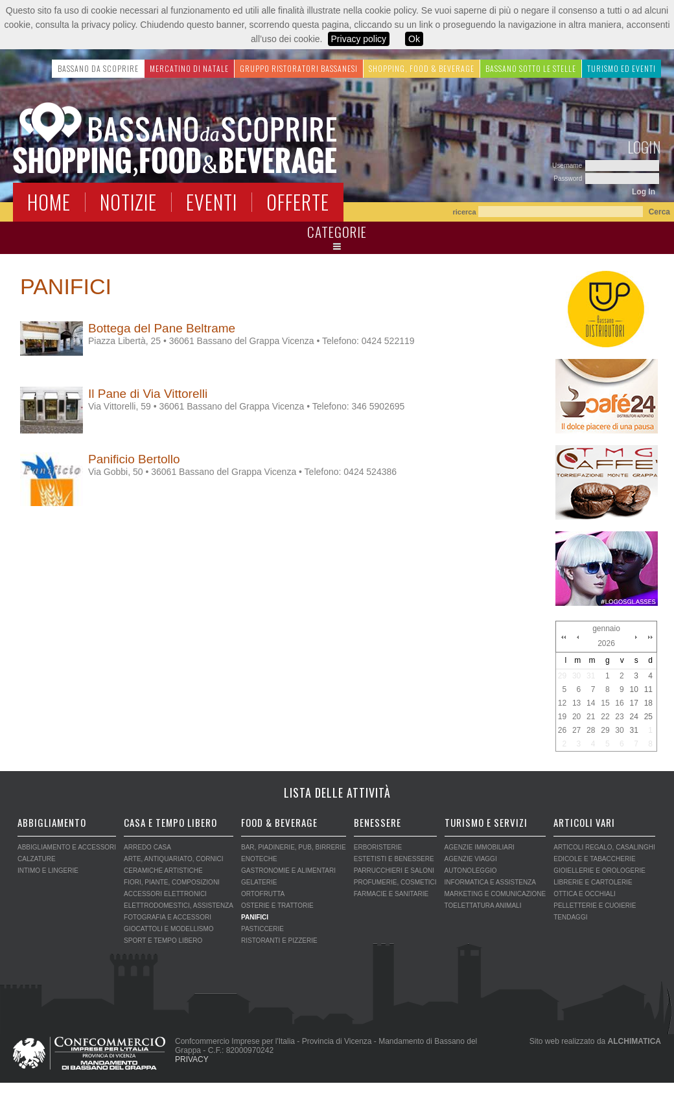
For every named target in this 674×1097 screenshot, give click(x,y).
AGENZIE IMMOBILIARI (480, 847)
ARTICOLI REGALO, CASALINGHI (604, 847)
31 (591, 675)
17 (633, 703)
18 (648, 703)
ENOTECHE (259, 858)
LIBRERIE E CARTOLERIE (592, 882)
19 (562, 716)
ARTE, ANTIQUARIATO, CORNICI (173, 858)
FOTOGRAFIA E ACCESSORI (167, 917)
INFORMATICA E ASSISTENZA (491, 882)
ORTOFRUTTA (263, 893)
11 (648, 689)
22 (605, 716)
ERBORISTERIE (378, 847)
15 (605, 703)
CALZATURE (36, 858)
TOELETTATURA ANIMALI (483, 905)
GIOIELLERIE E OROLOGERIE (599, 870)
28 (591, 730)
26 (562, 730)
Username (568, 165)
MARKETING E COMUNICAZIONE (495, 893)
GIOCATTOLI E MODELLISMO (169, 928)
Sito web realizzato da (595, 1041)
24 (633, 716)
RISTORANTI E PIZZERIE (279, 940)
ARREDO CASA (147, 847)
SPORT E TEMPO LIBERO (163, 940)
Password (568, 178)
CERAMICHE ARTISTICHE (163, 870)
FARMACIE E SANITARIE (391, 893)
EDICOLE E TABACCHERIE (594, 858)
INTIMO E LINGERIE (47, 870)
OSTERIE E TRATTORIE (277, 905)
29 (562, 675)
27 (576, 730)
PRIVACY (192, 1059)
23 (619, 716)
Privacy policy (359, 39)
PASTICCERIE (262, 928)
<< (563, 637)
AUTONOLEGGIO (471, 870)
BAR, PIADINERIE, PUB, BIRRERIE (293, 847)
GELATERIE (259, 882)
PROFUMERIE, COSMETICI (395, 882)
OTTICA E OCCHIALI (584, 893)
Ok (414, 39)
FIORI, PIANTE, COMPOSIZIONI (172, 882)
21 (591, 716)
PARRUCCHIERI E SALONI (394, 870)
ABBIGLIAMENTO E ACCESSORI (66, 847)
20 (576, 716)
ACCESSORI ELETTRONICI (165, 893)
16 (619, 703)
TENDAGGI (570, 917)
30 (576, 675)
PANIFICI (254, 917)
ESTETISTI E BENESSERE (394, 858)
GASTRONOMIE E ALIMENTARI (288, 870)
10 (633, 689)
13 (576, 703)
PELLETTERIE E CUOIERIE (594, 905)
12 (562, 703)
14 (591, 703)
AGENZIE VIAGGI (471, 858)
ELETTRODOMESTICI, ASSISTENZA (178, 905)
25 (648, 716)
